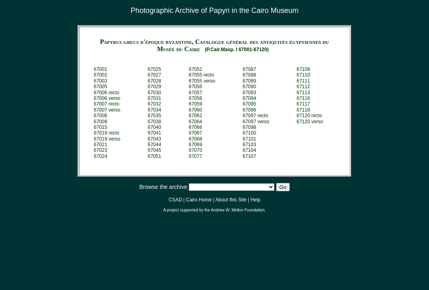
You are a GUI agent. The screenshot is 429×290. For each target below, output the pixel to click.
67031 (154, 98)
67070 (195, 150)
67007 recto (106, 104)
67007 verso (107, 110)
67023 (100, 150)
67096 (249, 110)
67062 (195, 115)
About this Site (230, 200)
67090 (249, 86)
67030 (154, 92)
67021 (100, 144)
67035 (154, 115)
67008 (100, 115)
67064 (195, 121)
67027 (154, 75)
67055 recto (201, 75)
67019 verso (107, 139)
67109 (303, 69)
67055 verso (202, 81)
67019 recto (106, 133)
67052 (195, 69)
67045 (154, 150)
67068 (195, 139)
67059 (195, 104)
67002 (100, 75)
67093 (249, 92)
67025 (154, 69)
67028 (154, 81)
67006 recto (106, 92)
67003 (100, 81)
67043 (154, 139)
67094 (249, 98)
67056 (195, 86)
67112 (303, 86)
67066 (195, 127)
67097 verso (256, 121)
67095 (249, 104)
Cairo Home (199, 200)
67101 (249, 139)
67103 (249, 144)
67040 (154, 127)
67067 (195, 133)
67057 (195, 92)
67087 (249, 69)
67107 (249, 156)
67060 (195, 110)
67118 (303, 110)
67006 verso (107, 98)
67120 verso (310, 121)
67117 (303, 104)
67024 (100, 156)
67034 (154, 110)
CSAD (175, 200)
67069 (195, 144)
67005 (100, 86)
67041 (154, 133)
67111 (303, 81)
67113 (303, 92)
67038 (154, 121)
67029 (154, 86)
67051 (154, 156)
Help (255, 200)
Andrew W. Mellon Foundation (237, 210)
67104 (249, 150)
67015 (100, 127)
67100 (249, 133)
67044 (154, 144)
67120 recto (309, 115)
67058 (195, 98)
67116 (303, 98)
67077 (195, 156)
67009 (100, 121)
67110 (303, 75)
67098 (249, 127)
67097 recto (255, 115)
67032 (154, 104)
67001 (100, 69)
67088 (249, 75)
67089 (249, 81)
